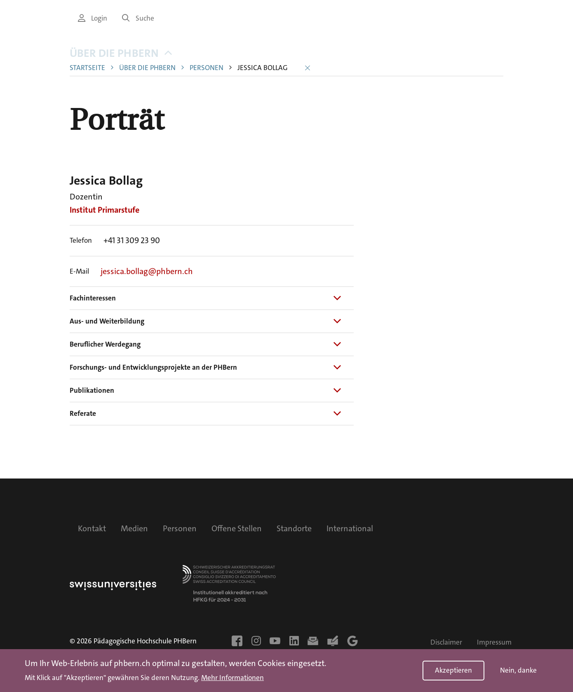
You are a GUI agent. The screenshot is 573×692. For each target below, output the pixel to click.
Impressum (494, 642)
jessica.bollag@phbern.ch (147, 280)
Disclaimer (446, 642)
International (349, 528)
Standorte (294, 528)
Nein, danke (518, 670)
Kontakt (92, 528)
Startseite (87, 77)
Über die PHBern (121, 62)
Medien (134, 528)
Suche (138, 18)
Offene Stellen (236, 528)
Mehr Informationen (232, 678)
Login (92, 18)
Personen (206, 77)
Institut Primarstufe (104, 219)
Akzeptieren (453, 670)
